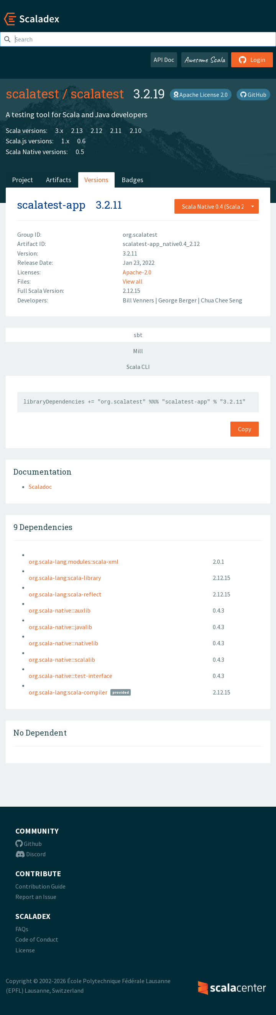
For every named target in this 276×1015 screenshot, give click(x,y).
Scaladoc (40, 486)
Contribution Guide (40, 886)
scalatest (32, 93)
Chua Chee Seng (221, 300)
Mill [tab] (138, 351)
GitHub (253, 94)
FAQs (21, 929)
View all (133, 281)
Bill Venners (139, 300)
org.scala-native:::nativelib (63, 643)
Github (28, 843)
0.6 (81, 140)
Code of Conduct (36, 939)
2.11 (116, 130)
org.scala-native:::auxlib (59, 610)
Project (22, 179)
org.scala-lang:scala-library (65, 577)
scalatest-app (51, 205)
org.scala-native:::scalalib (62, 659)
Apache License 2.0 (201, 94)
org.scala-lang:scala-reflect (65, 594)
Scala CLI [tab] (138, 366)
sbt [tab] (138, 335)
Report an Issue (35, 896)
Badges (132, 179)
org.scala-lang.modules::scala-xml (73, 561)
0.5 (80, 151)
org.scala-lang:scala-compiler (68, 692)
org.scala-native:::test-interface (70, 675)
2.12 (96, 130)
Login (252, 59)
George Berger (178, 300)
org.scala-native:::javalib (60, 627)
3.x (59, 130)
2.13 (77, 130)
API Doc (164, 59)
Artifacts (58, 179)
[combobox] (216, 206)
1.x (65, 140)
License (25, 950)
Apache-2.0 (137, 272)
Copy (244, 429)
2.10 (135, 130)
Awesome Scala (204, 60)
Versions (96, 179)
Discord (30, 854)
